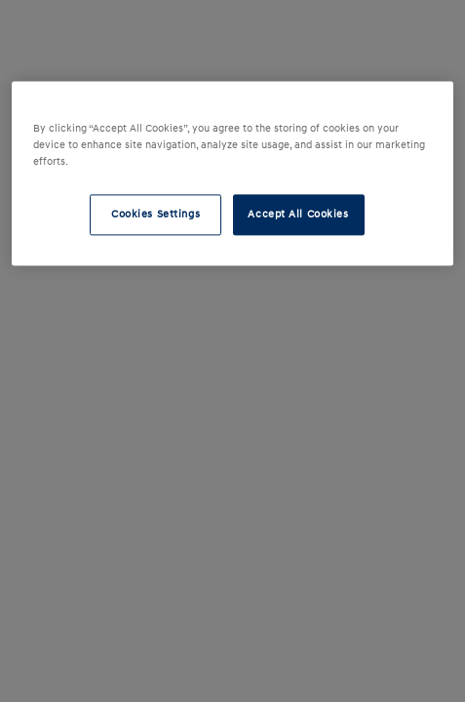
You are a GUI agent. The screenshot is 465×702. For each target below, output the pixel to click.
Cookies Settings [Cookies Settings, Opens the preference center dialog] (155, 214)
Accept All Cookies (298, 214)
